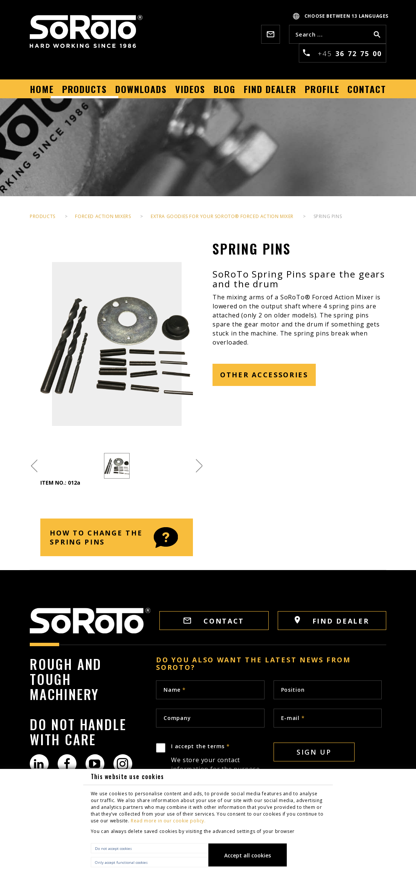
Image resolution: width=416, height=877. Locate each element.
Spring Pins (328, 216)
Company (177, 717)
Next (199, 466)
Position (293, 689)
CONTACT (214, 620)
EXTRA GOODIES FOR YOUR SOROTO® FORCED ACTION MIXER (222, 216)
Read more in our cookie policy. (168, 821)
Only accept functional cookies (121, 862)
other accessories (264, 374)
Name (174, 689)
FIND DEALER (332, 620)
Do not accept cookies (113, 848)
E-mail (293, 717)
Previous (34, 466)
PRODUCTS (42, 216)
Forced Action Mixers (103, 216)
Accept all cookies (247, 855)
